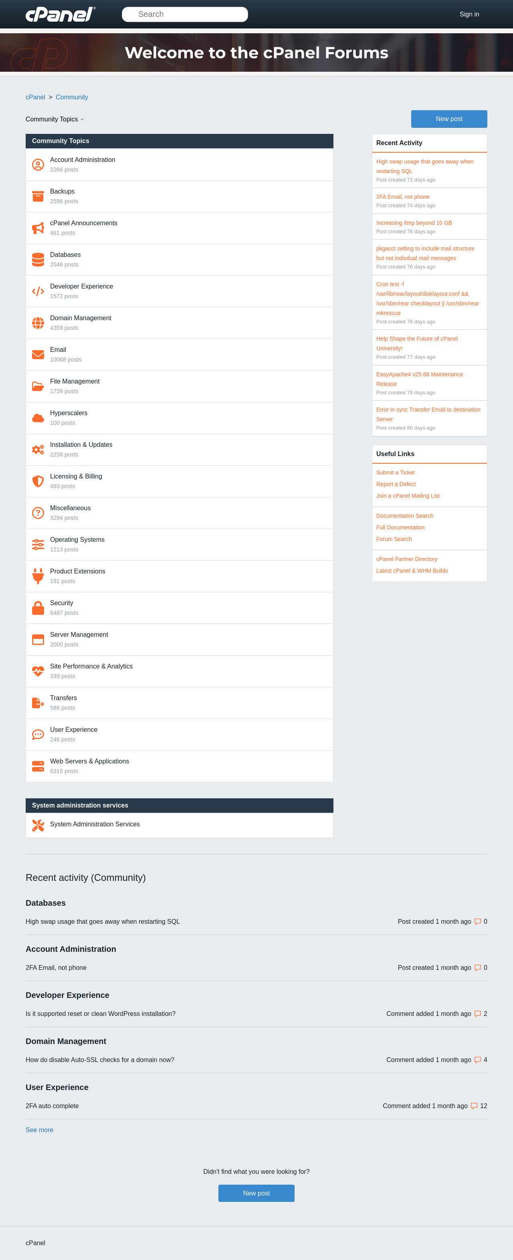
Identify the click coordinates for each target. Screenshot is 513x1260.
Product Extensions (77, 571)
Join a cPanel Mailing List (408, 496)
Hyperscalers (68, 413)
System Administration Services (95, 824)
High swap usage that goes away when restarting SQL (103, 921)
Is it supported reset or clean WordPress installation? (101, 1013)
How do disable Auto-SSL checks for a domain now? (100, 1059)
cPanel (35, 97)
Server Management (79, 634)
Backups (62, 191)
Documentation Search (404, 516)
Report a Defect (396, 484)
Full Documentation (400, 527)
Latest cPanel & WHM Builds (412, 570)
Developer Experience (81, 286)
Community (72, 97)
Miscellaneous (70, 508)
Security (61, 603)
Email (58, 349)
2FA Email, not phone (403, 197)
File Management (75, 381)
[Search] (185, 14)
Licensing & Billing (76, 476)
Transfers (63, 698)
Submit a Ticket (395, 472)
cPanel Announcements (83, 223)
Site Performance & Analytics (91, 666)
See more (39, 1130)
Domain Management (80, 318)
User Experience (73, 729)
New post (449, 118)
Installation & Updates (81, 444)
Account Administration (82, 159)
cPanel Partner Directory (407, 559)
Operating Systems (77, 539)
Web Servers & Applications (89, 761)
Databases (65, 254)
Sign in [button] (469, 14)
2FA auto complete (52, 1105)
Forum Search (394, 539)
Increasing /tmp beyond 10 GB (414, 223)
